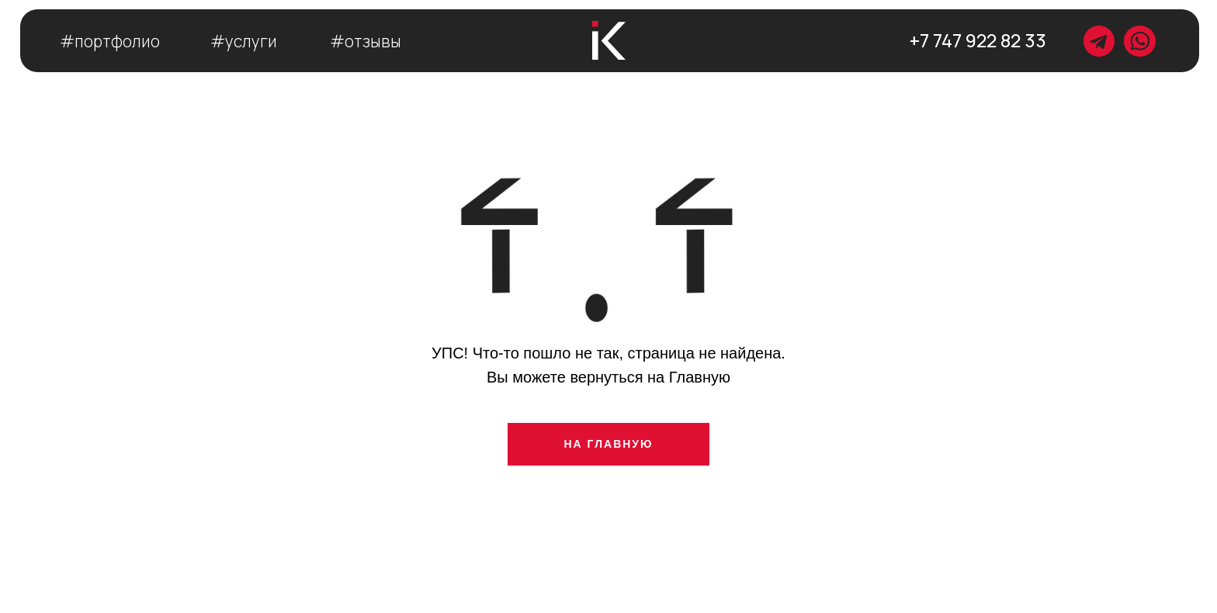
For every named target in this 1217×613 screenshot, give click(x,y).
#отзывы (365, 41)
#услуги (243, 41)
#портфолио (110, 41)
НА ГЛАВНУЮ (609, 444)
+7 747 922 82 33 (978, 40)
